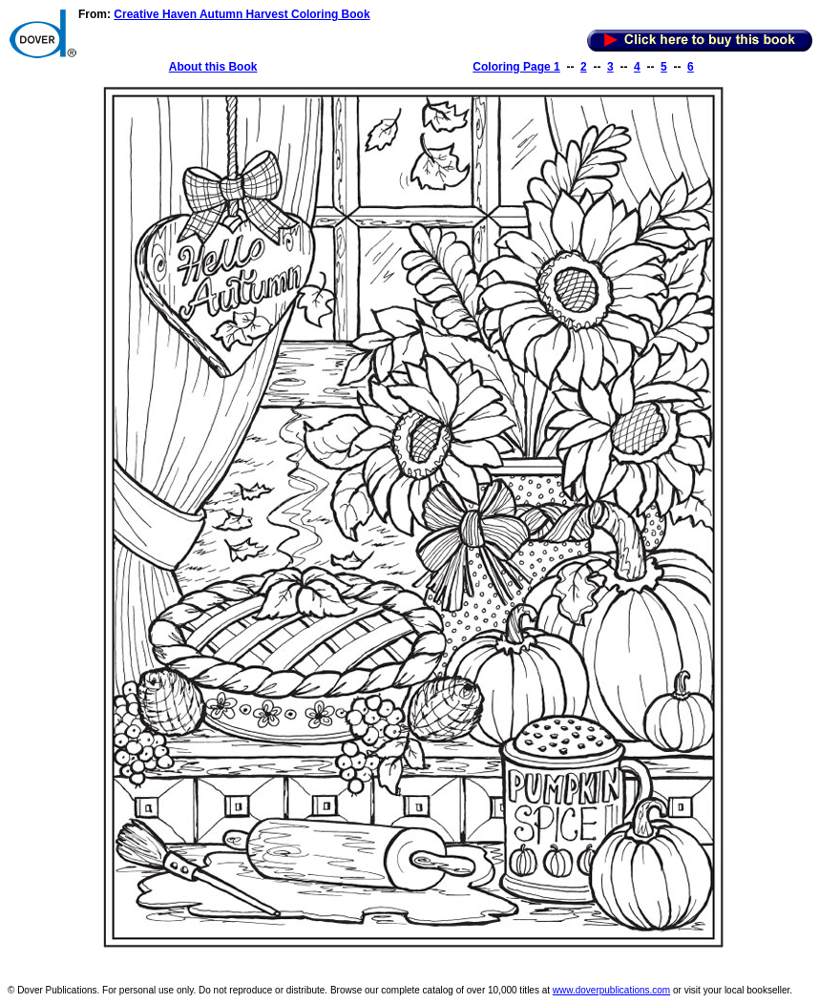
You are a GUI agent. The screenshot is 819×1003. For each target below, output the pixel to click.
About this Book (213, 66)
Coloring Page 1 (515, 66)
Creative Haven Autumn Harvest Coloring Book (241, 14)
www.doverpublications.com (611, 990)
